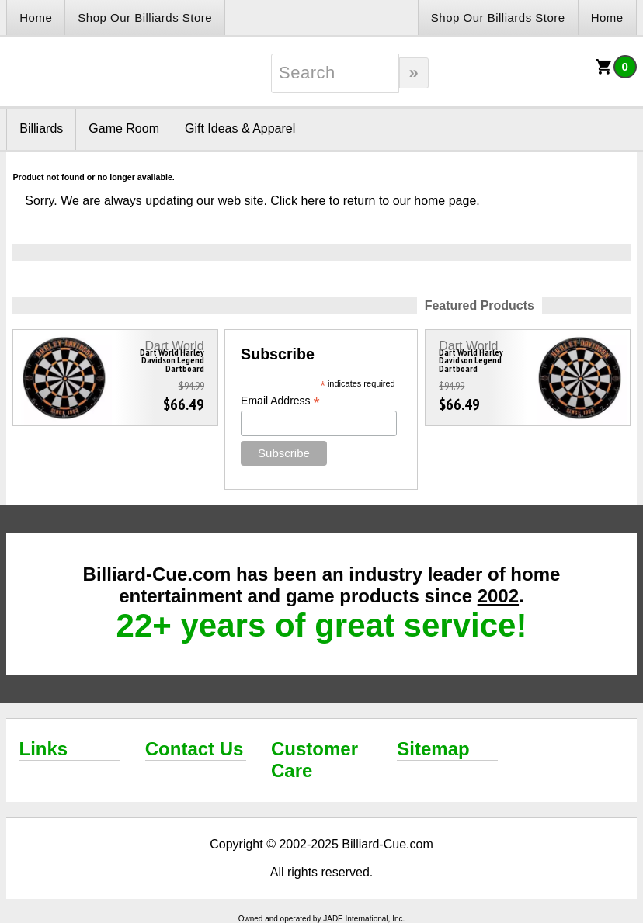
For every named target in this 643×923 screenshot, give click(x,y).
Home (35, 17)
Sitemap (433, 748)
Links (43, 748)
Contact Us (194, 748)
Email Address (280, 401)
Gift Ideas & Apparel (240, 128)
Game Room (124, 128)
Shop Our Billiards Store (145, 17)
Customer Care (314, 759)
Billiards (41, 128)
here (313, 200)
